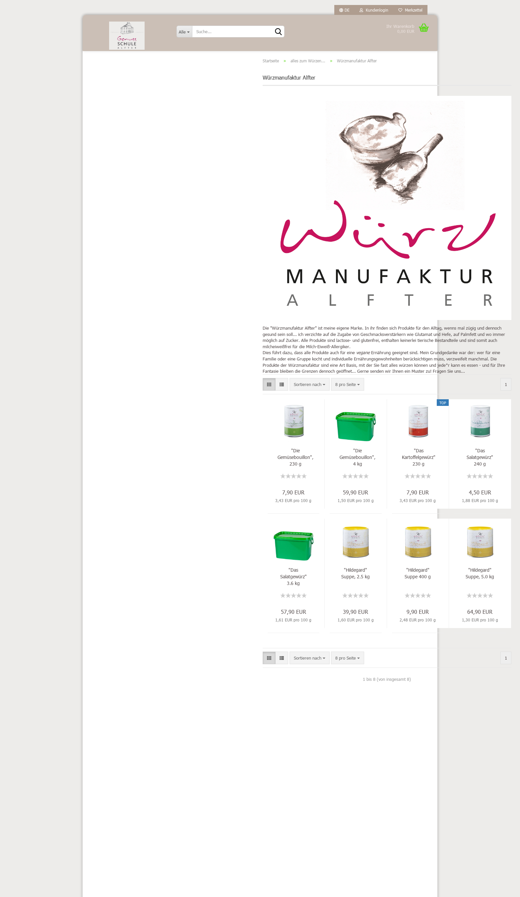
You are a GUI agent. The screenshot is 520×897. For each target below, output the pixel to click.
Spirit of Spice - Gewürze (128, 116)
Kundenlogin (373, 10)
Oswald (106, 270)
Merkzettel (410, 10)
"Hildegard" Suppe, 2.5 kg (272, 583)
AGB (92, 806)
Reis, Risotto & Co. (117, 299)
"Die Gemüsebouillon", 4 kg (274, 467)
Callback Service (103, 829)
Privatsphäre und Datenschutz (116, 818)
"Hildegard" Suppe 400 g (334, 583)
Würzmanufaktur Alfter (126, 126)
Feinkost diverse (114, 168)
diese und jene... (120, 96)
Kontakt (95, 763)
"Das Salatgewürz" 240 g (396, 467)
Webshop (238, 888)
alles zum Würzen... (118, 74)
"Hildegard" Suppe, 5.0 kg (396, 583)
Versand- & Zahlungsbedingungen (120, 774)
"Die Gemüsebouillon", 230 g (211, 467)
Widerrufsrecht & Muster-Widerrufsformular (112, 791)
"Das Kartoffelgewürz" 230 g (335, 467)
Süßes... (107, 328)
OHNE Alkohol (112, 227)
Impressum (98, 752)
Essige (105, 154)
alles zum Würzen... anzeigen (126, 85)
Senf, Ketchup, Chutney (121, 313)
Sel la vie (113, 106)
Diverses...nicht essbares (123, 139)
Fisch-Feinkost (113, 183)
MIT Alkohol (110, 213)
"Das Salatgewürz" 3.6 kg (209, 587)
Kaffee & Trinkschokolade (123, 198)
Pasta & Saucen (114, 284)
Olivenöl (107, 256)
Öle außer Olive (114, 242)
